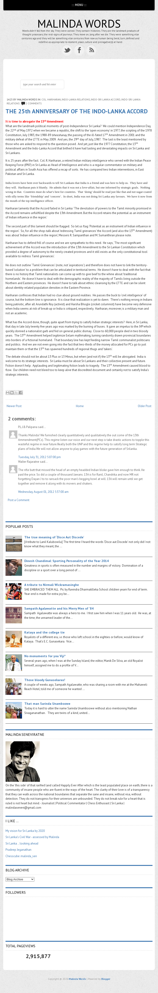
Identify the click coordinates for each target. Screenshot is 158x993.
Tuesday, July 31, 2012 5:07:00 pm (39, 457)
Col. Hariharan (51, 99)
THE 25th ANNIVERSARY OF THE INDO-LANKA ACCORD (77, 111)
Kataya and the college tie (44, 632)
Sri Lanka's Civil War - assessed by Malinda (32, 837)
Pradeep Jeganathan (18, 850)
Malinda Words (79, 23)
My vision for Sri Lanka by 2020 (25, 831)
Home (80, 406)
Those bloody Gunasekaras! (44, 680)
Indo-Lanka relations (76, 99)
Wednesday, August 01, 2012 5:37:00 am (43, 492)
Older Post (144, 406)
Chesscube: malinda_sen (21, 856)
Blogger (105, 979)
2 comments (34, 103)
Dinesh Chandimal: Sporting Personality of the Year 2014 (66, 561)
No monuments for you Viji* (44, 656)
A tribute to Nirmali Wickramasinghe (51, 585)
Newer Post (14, 406)
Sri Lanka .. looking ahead (22, 843)
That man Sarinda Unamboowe (47, 704)
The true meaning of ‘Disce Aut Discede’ (54, 537)
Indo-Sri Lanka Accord (105, 99)
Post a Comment (18, 500)
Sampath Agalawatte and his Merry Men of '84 (59, 608)
